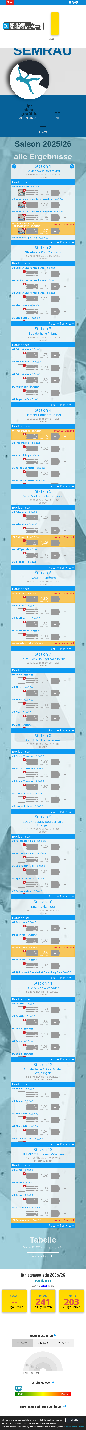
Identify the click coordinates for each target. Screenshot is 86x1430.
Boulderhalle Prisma (43, 333)
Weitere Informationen (74, 1426)
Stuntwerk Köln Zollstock (43, 252)
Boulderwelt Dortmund (43, 171)
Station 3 (43, 328)
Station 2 (43, 247)
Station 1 (43, 166)
